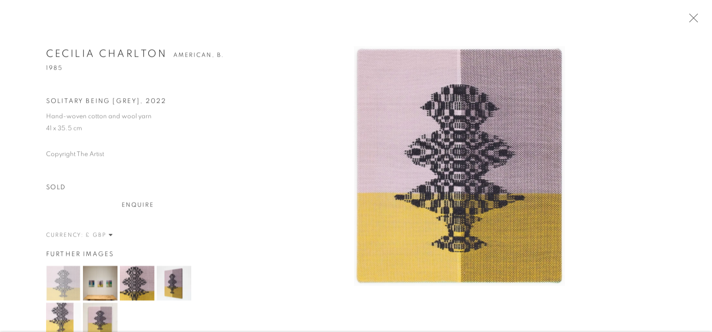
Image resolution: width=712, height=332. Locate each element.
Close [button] (691, 21)
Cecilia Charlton (106, 54)
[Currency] (99, 235)
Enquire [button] (138, 206)
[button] (63, 284)
